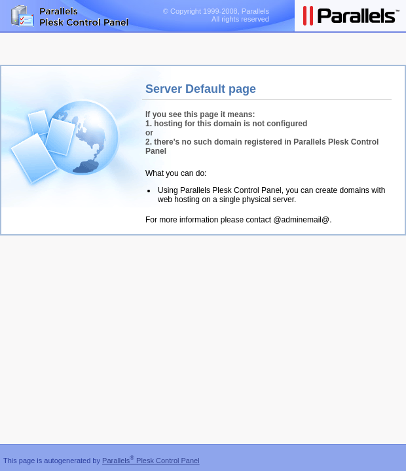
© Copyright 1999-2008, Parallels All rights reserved (216, 15)
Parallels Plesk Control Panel (151, 460)
